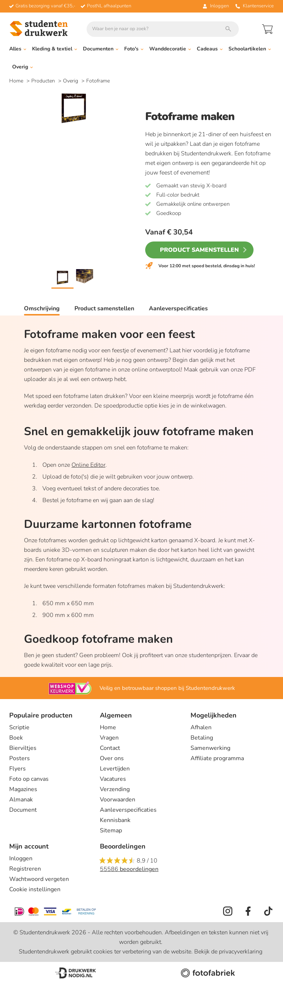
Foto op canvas (29, 779)
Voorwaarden (117, 800)
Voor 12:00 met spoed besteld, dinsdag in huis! (206, 266)
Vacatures (113, 779)
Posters (19, 758)
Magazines (23, 789)
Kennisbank (115, 820)
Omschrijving (42, 308)
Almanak (21, 800)
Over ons (112, 758)
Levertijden (115, 769)
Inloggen (20, 858)
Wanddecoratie (170, 48)
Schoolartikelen (249, 48)
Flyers (17, 769)
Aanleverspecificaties (178, 308)
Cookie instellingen (34, 889)
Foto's (133, 48)
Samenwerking (210, 748)
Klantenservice (254, 6)
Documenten (100, 48)
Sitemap (111, 830)
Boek (16, 738)
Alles (17, 48)
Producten (43, 80)
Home (17, 80)
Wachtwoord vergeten (39, 879)
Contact (110, 748)
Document (23, 810)
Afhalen (201, 727)
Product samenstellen (199, 250)
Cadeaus (210, 48)
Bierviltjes (22, 748)
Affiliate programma (217, 758)
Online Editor (88, 465)
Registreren (25, 869)
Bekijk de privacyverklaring (228, 952)
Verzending (115, 789)
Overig (22, 66)
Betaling (202, 738)
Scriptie (19, 727)
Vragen (109, 738)
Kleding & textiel (54, 48)
